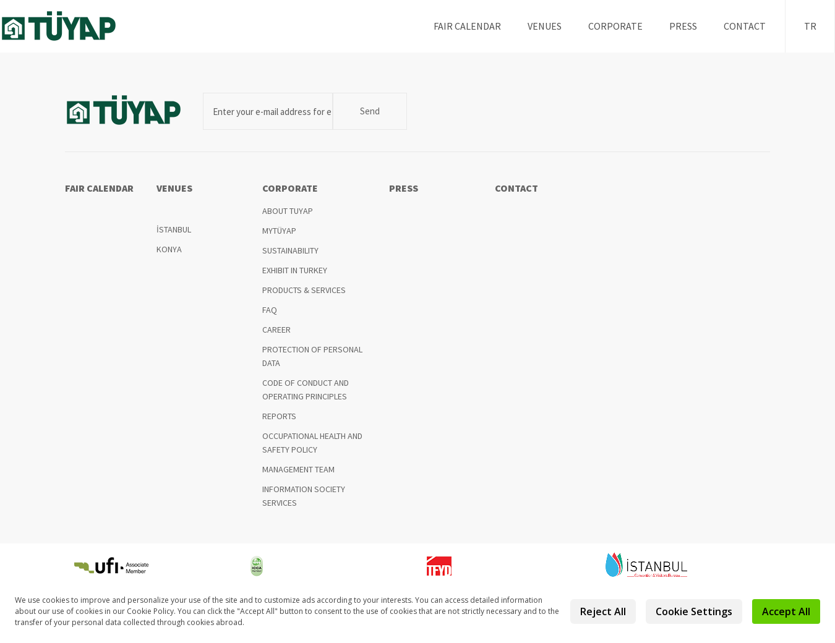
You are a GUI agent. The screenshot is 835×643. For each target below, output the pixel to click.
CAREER (276, 329)
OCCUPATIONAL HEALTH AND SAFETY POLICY (312, 442)
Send (370, 111)
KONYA (169, 249)
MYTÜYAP (279, 230)
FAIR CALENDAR (467, 26)
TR (810, 26)
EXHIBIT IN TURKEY (294, 270)
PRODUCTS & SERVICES (304, 290)
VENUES (545, 26)
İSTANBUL (173, 229)
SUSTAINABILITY (290, 250)
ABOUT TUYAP (287, 210)
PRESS (683, 26)
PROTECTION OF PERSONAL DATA (312, 356)
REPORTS (279, 416)
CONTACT (745, 26)
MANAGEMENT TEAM (298, 469)
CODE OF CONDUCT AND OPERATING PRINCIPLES (305, 389)
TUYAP (69, 26)
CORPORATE (615, 26)
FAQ (269, 309)
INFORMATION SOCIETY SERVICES (303, 495)
